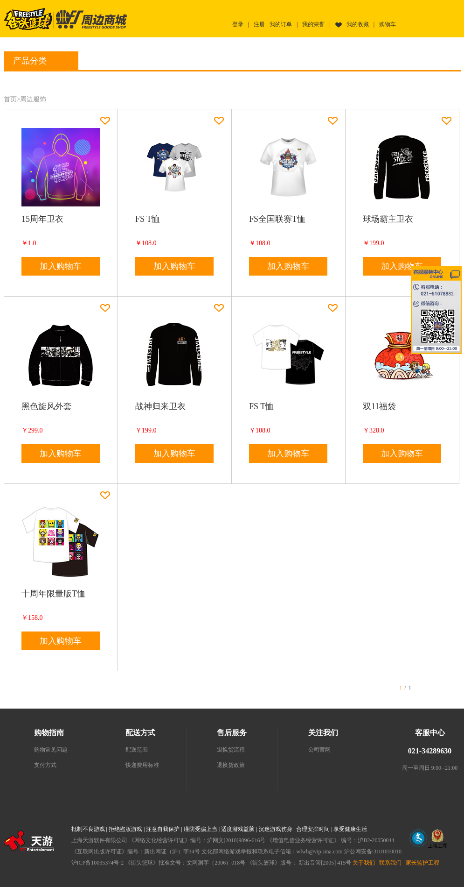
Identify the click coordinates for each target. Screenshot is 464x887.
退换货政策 (231, 765)
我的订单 (281, 24)
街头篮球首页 (28, 18)
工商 (437, 838)
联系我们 (390, 862)
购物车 (387, 24)
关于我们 (364, 862)
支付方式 (45, 765)
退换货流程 (231, 749)
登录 (237, 24)
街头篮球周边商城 (91, 18)
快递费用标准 (142, 765)
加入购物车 (61, 266)
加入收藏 (105, 121)
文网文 (418, 838)
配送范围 (136, 749)
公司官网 (319, 749)
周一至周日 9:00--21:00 (430, 768)
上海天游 (29, 840)
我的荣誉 (313, 24)
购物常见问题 (51, 749)
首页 (10, 99)
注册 (259, 24)
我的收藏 (357, 24)
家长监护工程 (422, 862)
